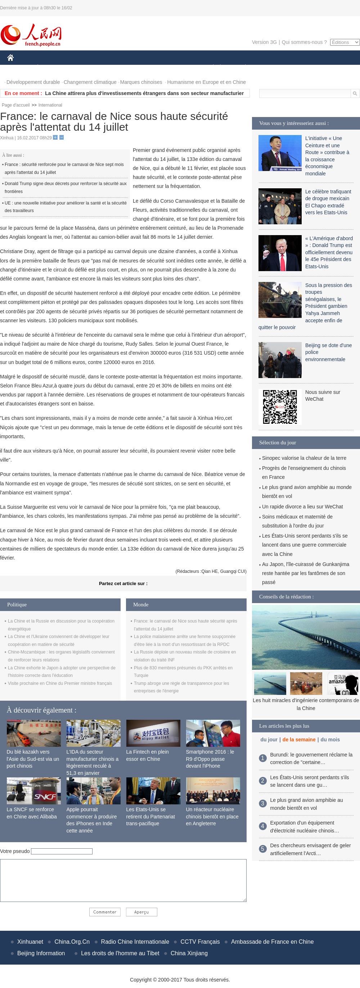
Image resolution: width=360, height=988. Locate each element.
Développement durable (33, 82)
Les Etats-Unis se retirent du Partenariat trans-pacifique (150, 816)
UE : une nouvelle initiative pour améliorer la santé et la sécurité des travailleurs (66, 207)
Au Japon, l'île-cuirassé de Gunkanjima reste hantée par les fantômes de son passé (305, 573)
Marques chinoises (141, 82)
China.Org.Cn (72, 942)
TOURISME (301, 68)
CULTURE (178, 68)
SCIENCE (146, 68)
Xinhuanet (30, 942)
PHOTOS (334, 68)
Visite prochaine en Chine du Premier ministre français (60, 683)
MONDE (83, 68)
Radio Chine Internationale (135, 942)
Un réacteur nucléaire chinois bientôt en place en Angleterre (212, 816)
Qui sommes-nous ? (304, 42)
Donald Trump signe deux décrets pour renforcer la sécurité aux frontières (66, 187)
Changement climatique (90, 82)
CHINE (19, 68)
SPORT (270, 68)
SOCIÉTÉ (210, 68)
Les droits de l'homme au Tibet (120, 953)
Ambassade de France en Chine (272, 942)
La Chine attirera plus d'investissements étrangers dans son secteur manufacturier (144, 93)
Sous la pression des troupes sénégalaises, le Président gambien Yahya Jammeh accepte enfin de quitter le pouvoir (305, 306)
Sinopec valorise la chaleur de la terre (304, 458)
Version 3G (264, 42)
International (50, 105)
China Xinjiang (189, 953)
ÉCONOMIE (51, 68)
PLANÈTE (242, 68)
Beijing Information (41, 953)
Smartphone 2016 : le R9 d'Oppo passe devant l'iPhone (210, 759)
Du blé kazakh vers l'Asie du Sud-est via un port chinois (33, 759)
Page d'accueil (16, 105)
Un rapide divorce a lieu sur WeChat (302, 506)
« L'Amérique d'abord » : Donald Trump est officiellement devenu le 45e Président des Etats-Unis (329, 252)
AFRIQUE (114, 68)
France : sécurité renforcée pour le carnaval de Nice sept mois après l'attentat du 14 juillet (64, 168)
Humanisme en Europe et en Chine (206, 82)
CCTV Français (200, 942)
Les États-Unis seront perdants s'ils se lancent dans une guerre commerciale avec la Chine (305, 545)
